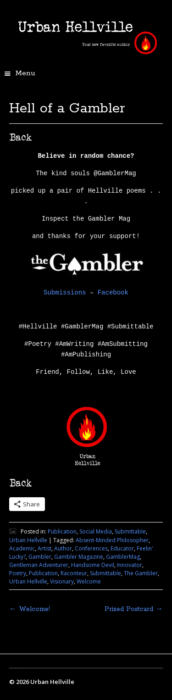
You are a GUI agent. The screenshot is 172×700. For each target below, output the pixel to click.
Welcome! (29, 609)
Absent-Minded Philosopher (112, 540)
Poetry (17, 573)
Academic (22, 548)
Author (63, 548)
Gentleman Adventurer (38, 565)
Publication (62, 531)
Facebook (113, 292)
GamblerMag (123, 557)
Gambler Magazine (78, 557)
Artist (44, 548)
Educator (122, 548)
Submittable (130, 531)
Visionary (62, 581)
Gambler (39, 557)
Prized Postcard (134, 609)
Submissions (65, 292)
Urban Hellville (28, 540)
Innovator (129, 565)
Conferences (91, 548)
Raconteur (74, 573)
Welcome (89, 581)
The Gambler (141, 573)
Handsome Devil (92, 565)
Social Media (95, 531)
